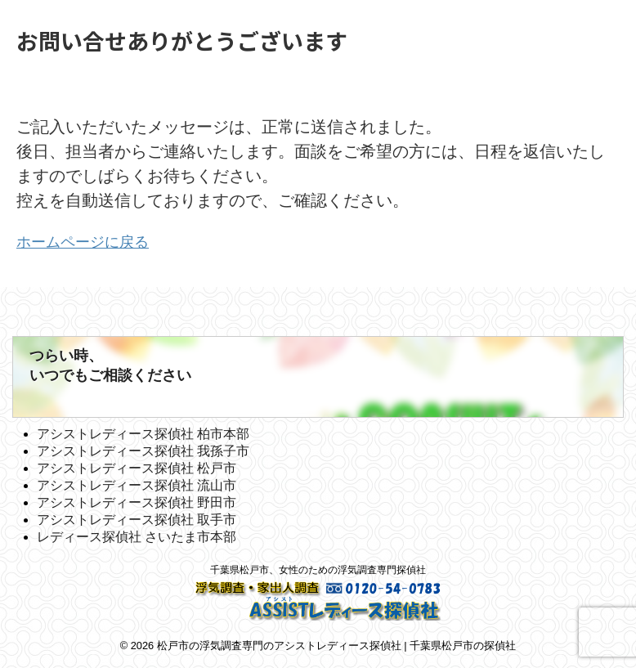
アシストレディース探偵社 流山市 (136, 484)
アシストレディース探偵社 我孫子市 (143, 450)
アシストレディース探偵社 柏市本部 (143, 433)
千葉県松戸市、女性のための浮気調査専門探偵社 (318, 569)
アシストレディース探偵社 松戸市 (136, 467)
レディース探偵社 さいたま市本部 (136, 536)
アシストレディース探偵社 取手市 (136, 519)
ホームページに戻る (89, 241)
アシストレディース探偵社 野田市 (136, 502)
